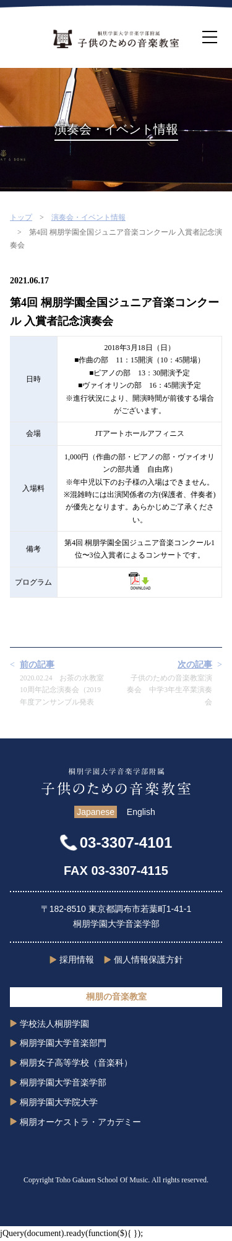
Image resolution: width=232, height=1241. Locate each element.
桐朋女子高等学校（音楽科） (76, 1063)
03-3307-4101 (126, 842)
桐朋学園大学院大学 (59, 1102)
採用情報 (76, 959)
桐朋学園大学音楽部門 (63, 1043)
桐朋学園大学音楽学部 (63, 1082)
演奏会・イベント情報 (88, 217)
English (141, 812)
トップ (21, 217)
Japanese (95, 812)
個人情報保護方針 (148, 959)
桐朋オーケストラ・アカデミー (80, 1122)
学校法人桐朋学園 (54, 1024)
